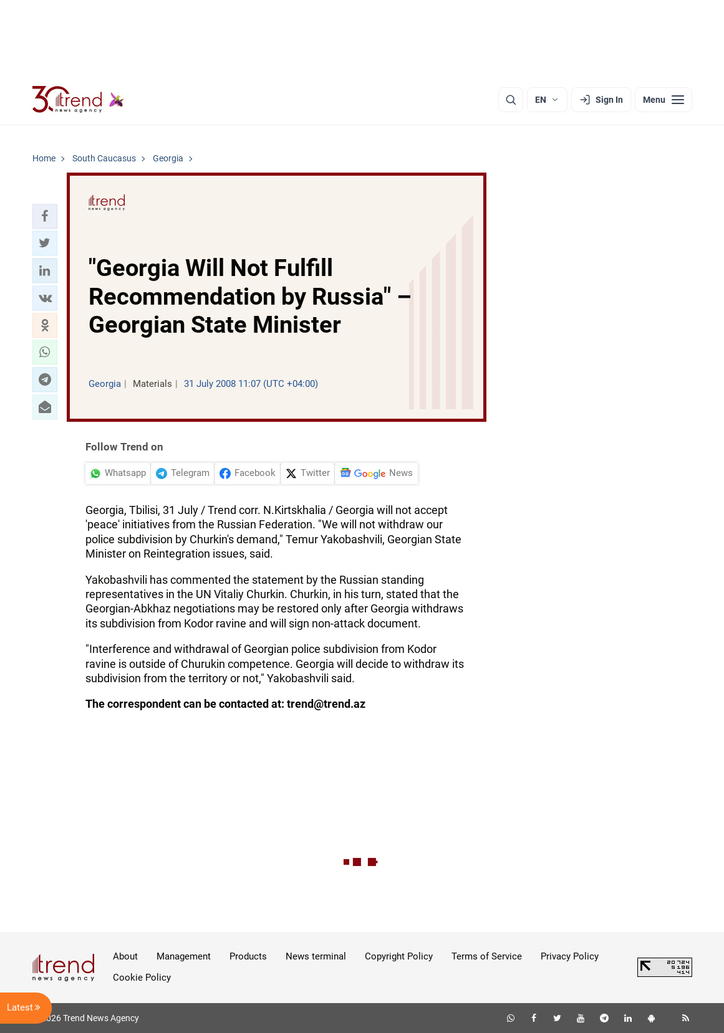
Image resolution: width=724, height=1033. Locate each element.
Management (184, 956)
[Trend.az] (78, 99)
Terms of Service (486, 956)
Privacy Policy (570, 956)
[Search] (510, 99)
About (125, 956)
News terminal (316, 956)
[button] (45, 216)
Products (248, 956)
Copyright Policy (399, 956)
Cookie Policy (142, 977)
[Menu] (663, 99)
